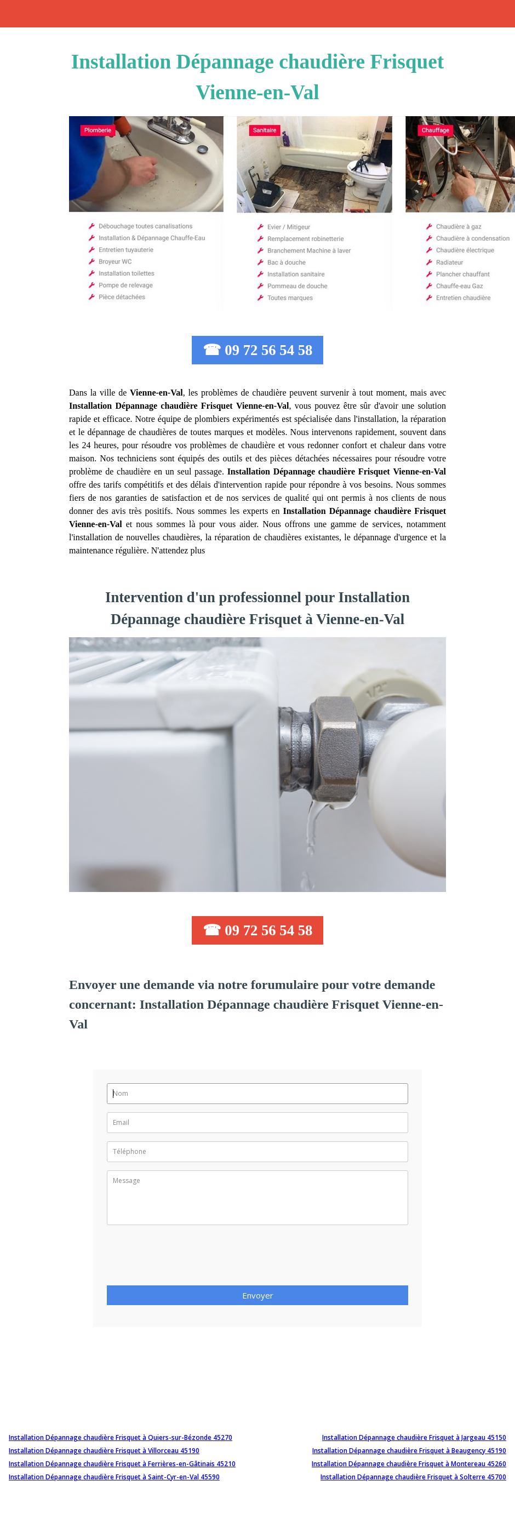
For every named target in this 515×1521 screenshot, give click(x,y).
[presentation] (190, 1258)
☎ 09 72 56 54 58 (258, 350)
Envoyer (257, 1295)
